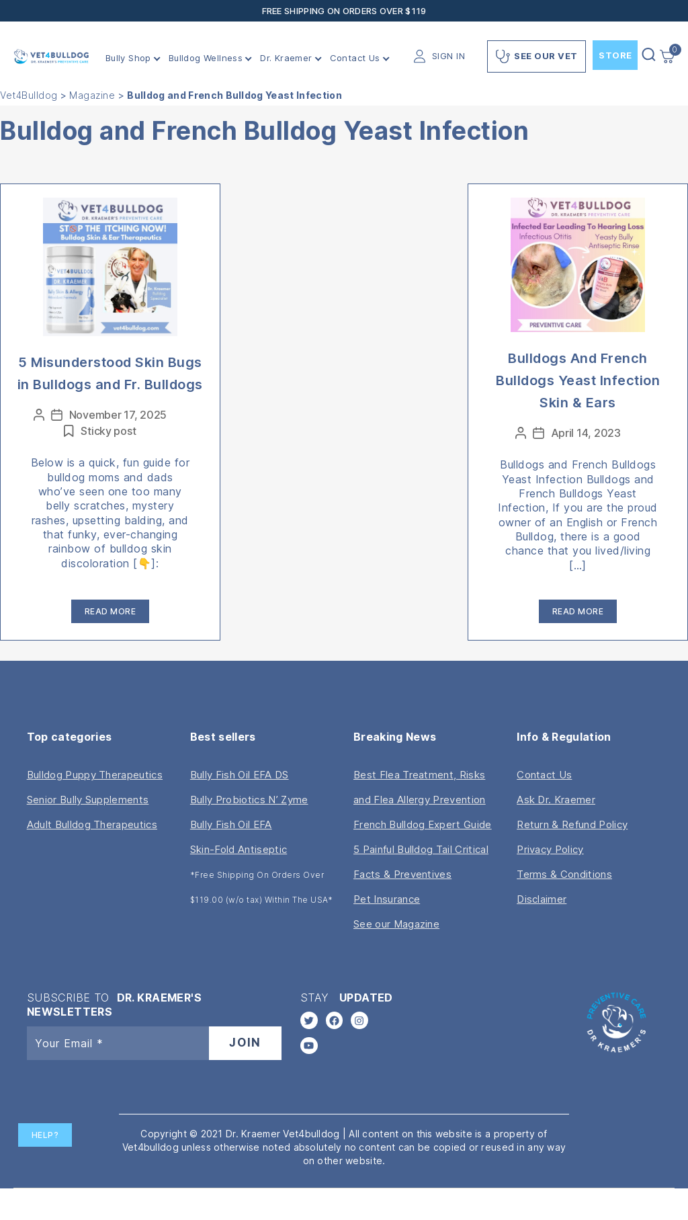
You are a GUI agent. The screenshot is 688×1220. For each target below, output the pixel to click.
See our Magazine (396, 924)
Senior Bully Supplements (88, 799)
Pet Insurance (386, 899)
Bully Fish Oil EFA (231, 824)
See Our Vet (536, 56)
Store (615, 55)
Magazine (92, 95)
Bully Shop (128, 58)
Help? (45, 1135)
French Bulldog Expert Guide (422, 824)
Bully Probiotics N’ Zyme (249, 799)
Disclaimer (541, 899)
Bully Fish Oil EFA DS (239, 774)
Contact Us (355, 58)
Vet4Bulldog (29, 95)
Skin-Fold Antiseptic (238, 849)
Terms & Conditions (564, 874)
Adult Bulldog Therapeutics (92, 824)
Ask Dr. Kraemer (556, 799)
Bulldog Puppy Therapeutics (95, 774)
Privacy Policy (550, 849)
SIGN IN (449, 55)
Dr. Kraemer (286, 58)
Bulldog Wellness (206, 58)
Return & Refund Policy (572, 824)
